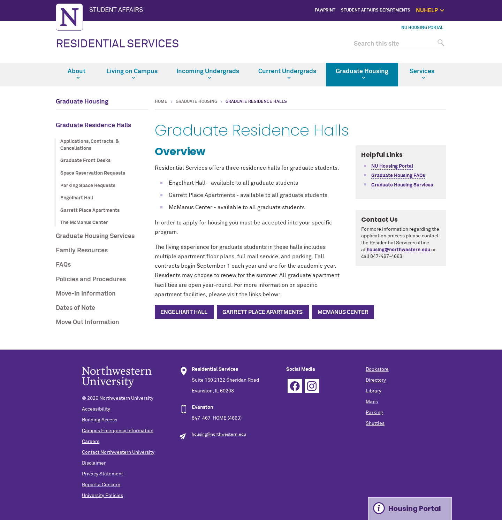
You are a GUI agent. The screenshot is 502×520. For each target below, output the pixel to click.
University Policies (102, 495)
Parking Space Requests (87, 185)
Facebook (295, 386)
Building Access (99, 420)
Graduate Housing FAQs (398, 175)
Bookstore (377, 369)
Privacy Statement (102, 474)
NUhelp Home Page (472, 26)
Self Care (482, 49)
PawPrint (325, 10)
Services (422, 73)
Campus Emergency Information (117, 430)
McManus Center (343, 312)
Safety (485, 58)
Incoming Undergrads (207, 73)
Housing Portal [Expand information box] (414, 508)
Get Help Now (478, 34)
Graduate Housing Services (95, 236)
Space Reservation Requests (92, 173)
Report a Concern (101, 484)
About (76, 73)
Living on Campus (132, 73)
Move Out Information (87, 322)
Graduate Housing (362, 73)
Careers (90, 441)
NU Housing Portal (422, 28)
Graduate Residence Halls (93, 125)
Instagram (312, 386)
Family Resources (82, 250)
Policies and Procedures (91, 279)
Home (161, 102)
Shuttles (375, 423)
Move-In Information (86, 294)
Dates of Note (75, 308)
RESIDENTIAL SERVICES (117, 44)
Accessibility (96, 409)
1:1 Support (480, 42)
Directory (376, 380)
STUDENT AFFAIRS (116, 10)
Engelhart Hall (76, 198)
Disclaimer (94, 463)
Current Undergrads (287, 73)
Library (373, 391)
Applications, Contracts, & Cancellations (89, 145)
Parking (374, 412)
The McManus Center (84, 222)
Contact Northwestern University (118, 452)
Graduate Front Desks (85, 160)
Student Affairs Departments (375, 10)
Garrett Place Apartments (90, 210)
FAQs (63, 265)
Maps (372, 401)
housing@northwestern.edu (398, 249)
